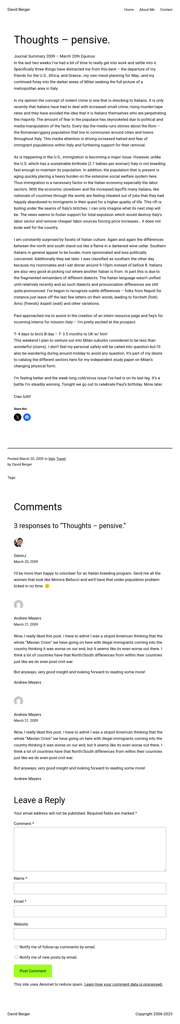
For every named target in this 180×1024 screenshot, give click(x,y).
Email (20, 901)
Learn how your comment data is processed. (123, 984)
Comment (24, 823)
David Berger (19, 9)
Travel (61, 459)
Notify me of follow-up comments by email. (57, 947)
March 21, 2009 (26, 624)
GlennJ (20, 555)
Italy (52, 459)
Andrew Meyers (27, 618)
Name (20, 878)
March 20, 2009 (26, 562)
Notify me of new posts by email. (48, 957)
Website (21, 924)
